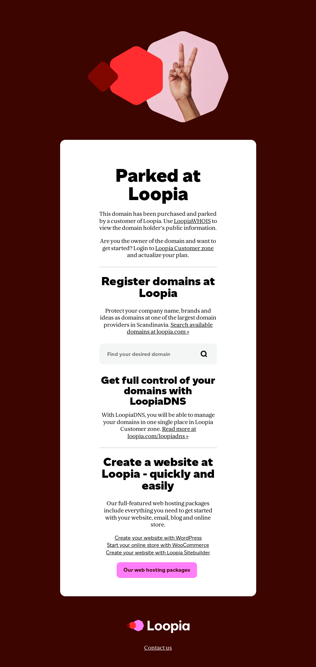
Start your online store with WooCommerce (158, 545)
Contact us (158, 647)
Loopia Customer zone (184, 248)
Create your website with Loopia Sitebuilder (158, 552)
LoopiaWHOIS (192, 221)
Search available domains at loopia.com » (170, 329)
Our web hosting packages (157, 570)
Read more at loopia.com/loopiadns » (161, 433)
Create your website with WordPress (158, 538)
